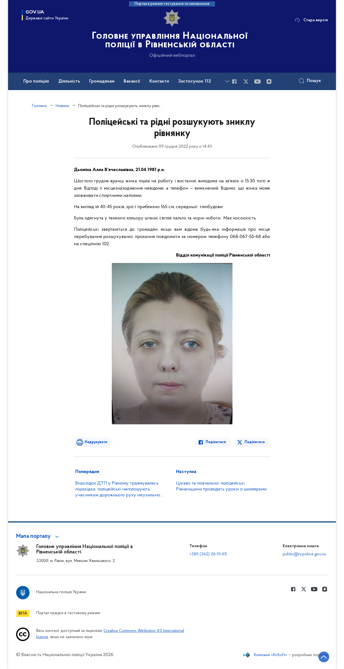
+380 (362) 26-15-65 (208, 554)
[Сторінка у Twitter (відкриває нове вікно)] (246, 81)
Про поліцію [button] (36, 81)
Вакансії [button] (132, 81)
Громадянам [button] (101, 81)
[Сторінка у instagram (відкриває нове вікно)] (269, 81)
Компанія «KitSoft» (270, 655)
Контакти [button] (159, 81)
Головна (39, 106)
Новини (62, 106)
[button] (38, 536)
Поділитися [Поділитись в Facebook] (216, 442)
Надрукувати (96, 442)
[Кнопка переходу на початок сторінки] (323, 657)
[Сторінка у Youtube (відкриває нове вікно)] (257, 81)
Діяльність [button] (69, 81)
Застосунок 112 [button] (194, 81)
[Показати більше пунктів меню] (227, 81)
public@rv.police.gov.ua (304, 554)
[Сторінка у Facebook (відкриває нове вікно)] (234, 81)
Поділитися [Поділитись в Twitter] (255, 442)
